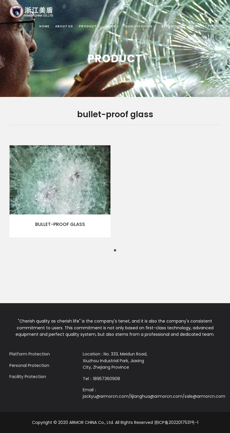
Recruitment (173, 26)
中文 (219, 26)
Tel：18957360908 (101, 379)
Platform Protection (29, 354)
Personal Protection (29, 365)
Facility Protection (27, 377)
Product (89, 26)
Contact (201, 26)
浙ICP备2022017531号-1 (176, 422)
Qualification (140, 26)
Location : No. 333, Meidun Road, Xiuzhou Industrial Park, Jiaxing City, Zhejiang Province (115, 360)
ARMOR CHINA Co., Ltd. (91, 422)
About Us (64, 26)
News (112, 26)
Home (44, 26)
